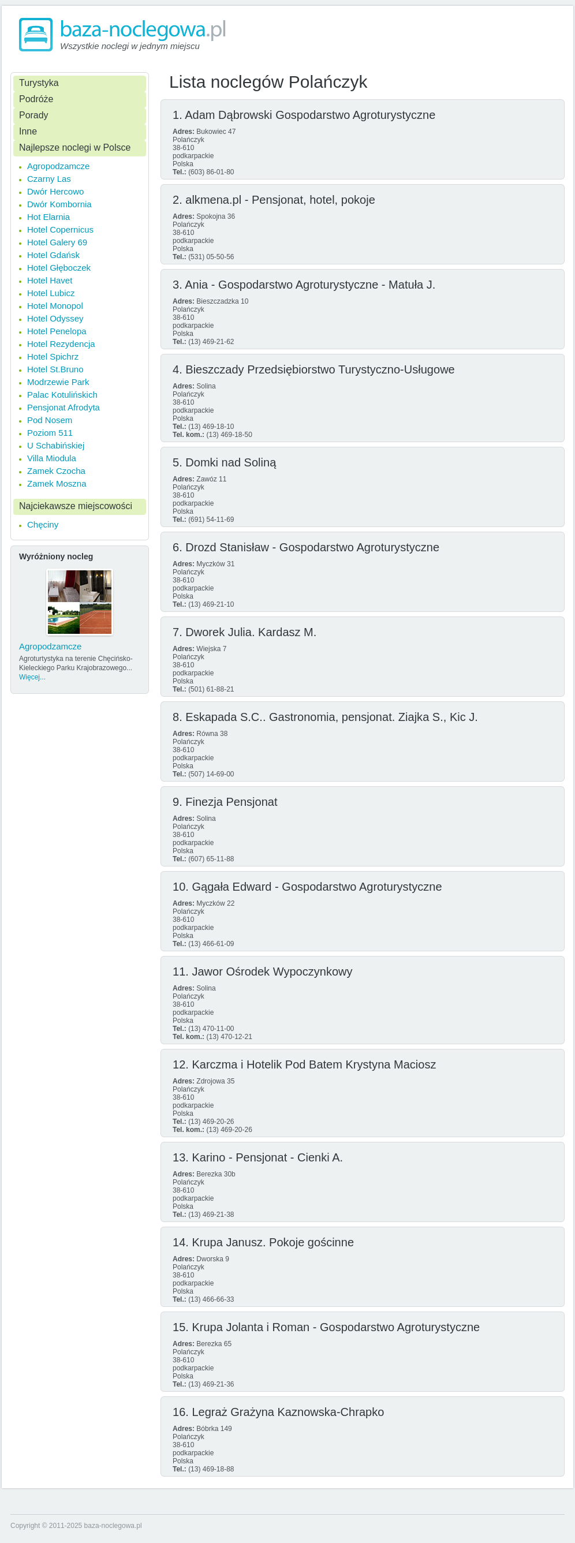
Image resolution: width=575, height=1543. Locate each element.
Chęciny (42, 524)
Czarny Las (49, 179)
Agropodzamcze (58, 166)
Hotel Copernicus (60, 229)
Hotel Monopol (55, 306)
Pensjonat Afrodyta (63, 407)
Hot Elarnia (48, 217)
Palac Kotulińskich (62, 394)
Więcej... (32, 677)
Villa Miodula (51, 458)
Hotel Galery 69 (57, 242)
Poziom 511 (50, 433)
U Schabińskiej (55, 445)
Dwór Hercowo (55, 191)
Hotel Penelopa (57, 331)
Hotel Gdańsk (53, 255)
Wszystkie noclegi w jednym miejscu (130, 46)
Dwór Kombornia (59, 204)
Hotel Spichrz (53, 356)
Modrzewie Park (58, 382)
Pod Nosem (49, 420)
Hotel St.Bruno (55, 369)
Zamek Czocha (56, 471)
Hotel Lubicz (51, 293)
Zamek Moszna (57, 483)
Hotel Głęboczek (59, 267)
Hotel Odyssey (55, 318)
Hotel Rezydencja (61, 344)
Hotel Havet (49, 280)
